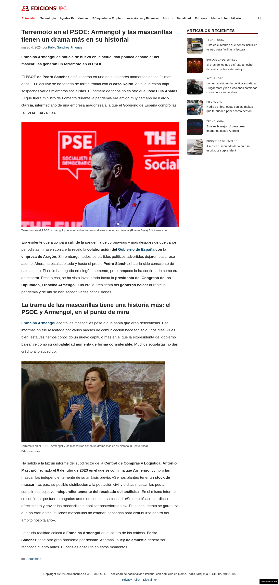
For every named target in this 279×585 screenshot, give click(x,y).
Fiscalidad (183, 18)
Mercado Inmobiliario (226, 18)
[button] (259, 18)
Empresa (201, 18)
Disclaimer (150, 579)
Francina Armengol (38, 323)
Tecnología (48, 18)
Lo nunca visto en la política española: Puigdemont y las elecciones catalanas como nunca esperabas (232, 88)
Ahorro (167, 18)
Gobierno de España (136, 249)
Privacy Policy (131, 579)
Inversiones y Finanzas (142, 18)
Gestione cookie (269, 581)
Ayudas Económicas (74, 18)
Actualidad (29, 18)
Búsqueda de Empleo (107, 18)
